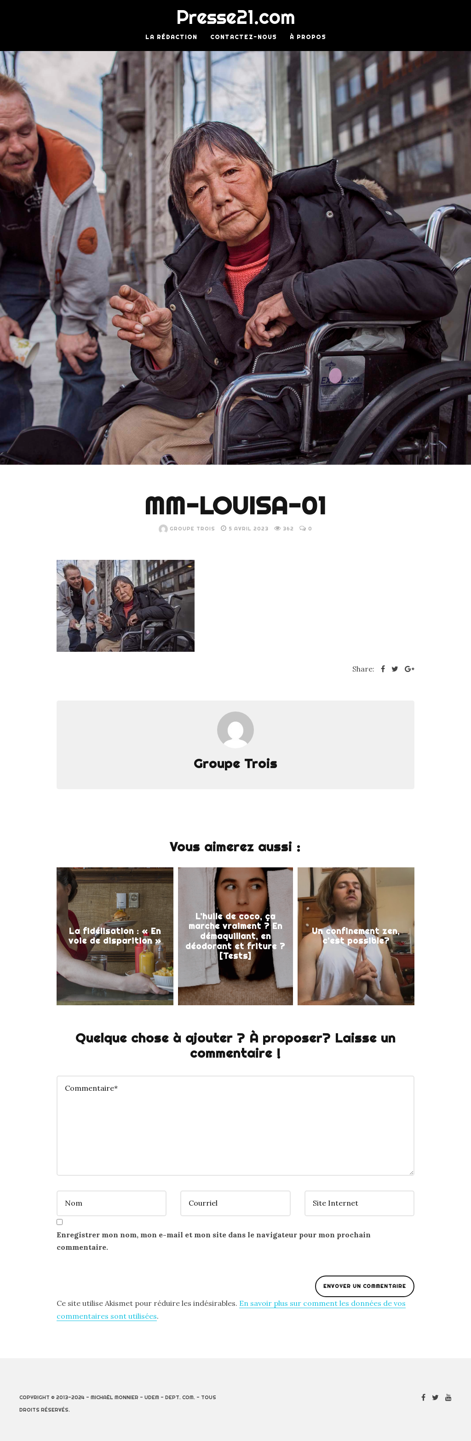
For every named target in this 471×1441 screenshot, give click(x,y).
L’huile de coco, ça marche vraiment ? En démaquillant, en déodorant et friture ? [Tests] (235, 936)
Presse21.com (235, 17)
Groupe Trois (187, 528)
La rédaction (171, 37)
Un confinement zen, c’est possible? (356, 936)
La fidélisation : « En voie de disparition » (115, 936)
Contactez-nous (243, 37)
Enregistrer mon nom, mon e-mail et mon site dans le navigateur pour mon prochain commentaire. (214, 1241)
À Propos (308, 37)
